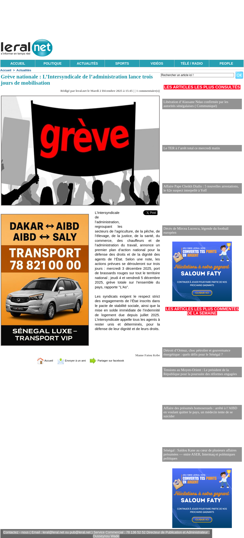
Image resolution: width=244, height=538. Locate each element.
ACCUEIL (17, 63)
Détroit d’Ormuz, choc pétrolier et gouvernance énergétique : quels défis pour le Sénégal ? (195, 352)
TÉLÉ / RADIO (192, 63)
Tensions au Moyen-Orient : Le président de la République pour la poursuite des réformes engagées (198, 371)
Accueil (5, 70)
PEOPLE (226, 63)
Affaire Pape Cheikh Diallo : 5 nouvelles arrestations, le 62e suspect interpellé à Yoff (200, 188)
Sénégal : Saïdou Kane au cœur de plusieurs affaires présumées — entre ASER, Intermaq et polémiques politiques (198, 453)
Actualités (23, 70)
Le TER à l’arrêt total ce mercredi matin (190, 148)
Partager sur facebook (112, 360)
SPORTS (122, 63)
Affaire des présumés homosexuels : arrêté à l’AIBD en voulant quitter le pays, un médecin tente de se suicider (200, 413)
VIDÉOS (157, 63)
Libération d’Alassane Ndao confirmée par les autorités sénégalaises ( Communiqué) (200, 103)
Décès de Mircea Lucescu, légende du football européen (200, 232)
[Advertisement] (157, 46)
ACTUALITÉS (87, 63)
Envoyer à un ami (68, 360)
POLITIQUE (52, 63)
